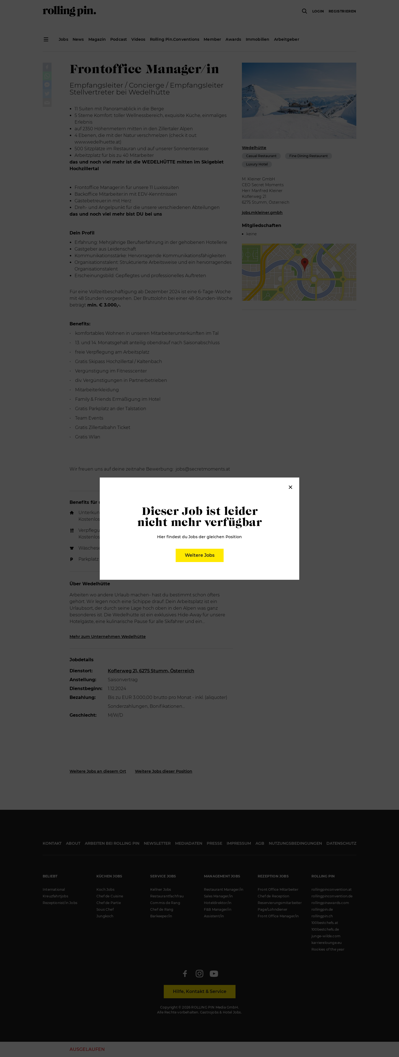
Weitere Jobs (199, 555)
